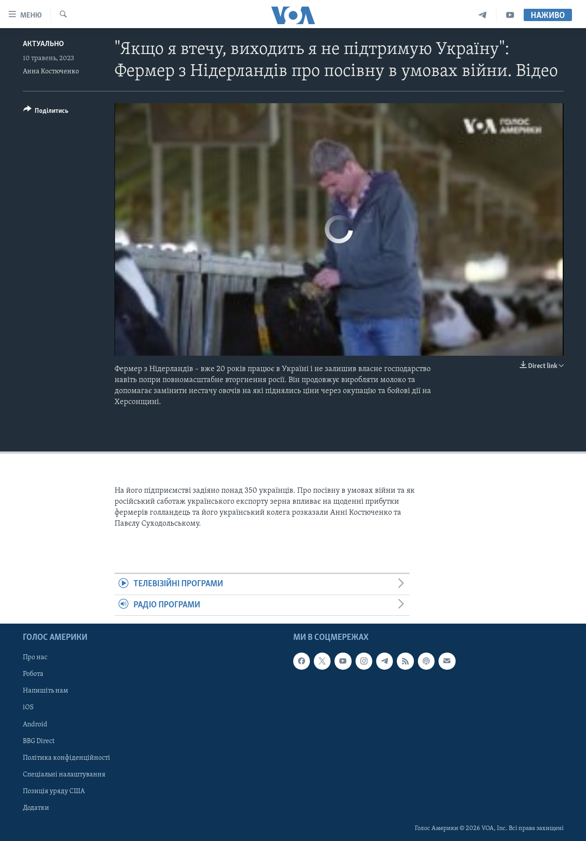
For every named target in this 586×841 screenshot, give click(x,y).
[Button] (46, 112)
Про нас (35, 657)
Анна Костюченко (51, 71)
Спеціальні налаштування (64, 774)
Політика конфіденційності (66, 758)
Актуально (43, 44)
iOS (28, 707)
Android (35, 724)
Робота (33, 674)
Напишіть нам (45, 691)
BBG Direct (38, 741)
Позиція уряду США (54, 791)
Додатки (36, 808)
